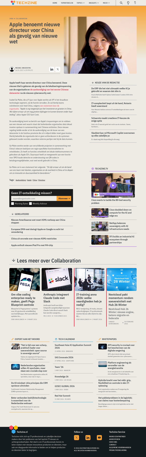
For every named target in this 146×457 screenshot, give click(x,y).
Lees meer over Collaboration (49, 260)
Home (55, 3)
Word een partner (117, 436)
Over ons (113, 442)
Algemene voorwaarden (120, 447)
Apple (29, 180)
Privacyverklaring (118, 450)
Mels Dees (47, 316)
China (35, 180)
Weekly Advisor (40, 203)
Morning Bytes (21, 203)
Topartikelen (67, 3)
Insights (93, 3)
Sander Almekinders (114, 323)
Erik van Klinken (17, 319)
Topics (79, 3)
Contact (112, 445)
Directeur (41, 180)
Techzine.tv (101, 168)
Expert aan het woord (27, 339)
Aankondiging (21, 180)
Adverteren (114, 439)
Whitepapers (109, 339)
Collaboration (21, 19)
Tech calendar (66, 339)
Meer (105, 3)
